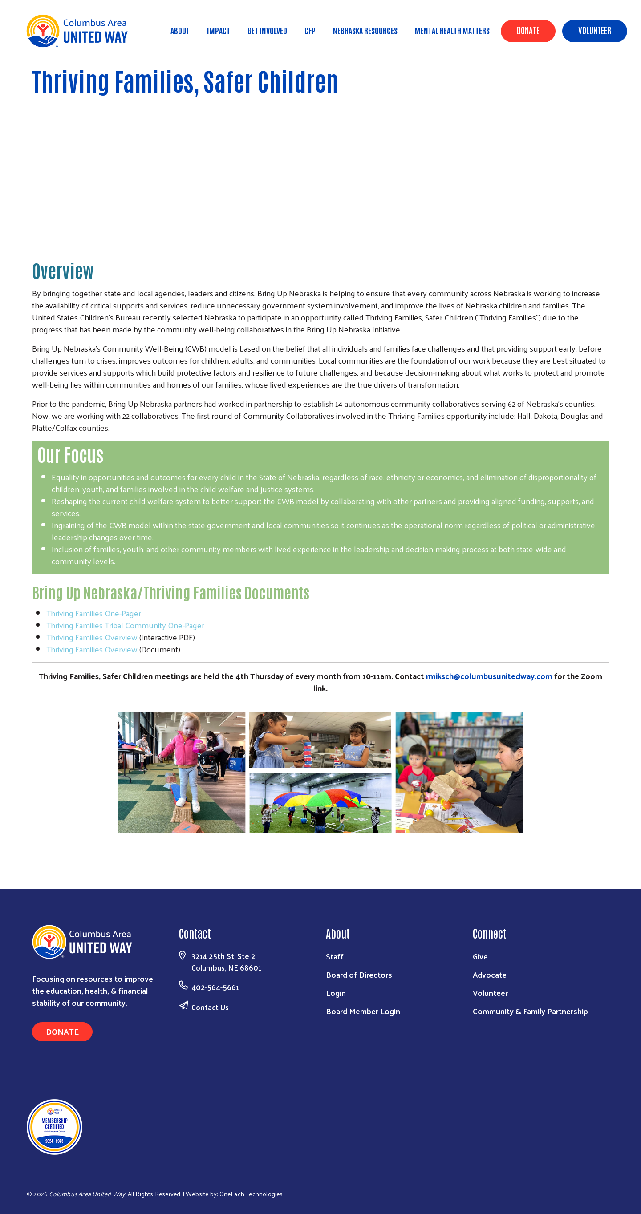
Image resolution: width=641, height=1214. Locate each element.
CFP (310, 30)
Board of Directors (359, 974)
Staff (335, 956)
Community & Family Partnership (530, 1011)
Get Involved (267, 30)
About (180, 30)
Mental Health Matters (452, 30)
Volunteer (594, 30)
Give (480, 956)
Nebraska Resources (365, 30)
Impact (218, 30)
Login (336, 993)
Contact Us (210, 1007)
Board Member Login (363, 1011)
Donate (528, 30)
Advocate (490, 974)
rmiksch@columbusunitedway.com (489, 675)
